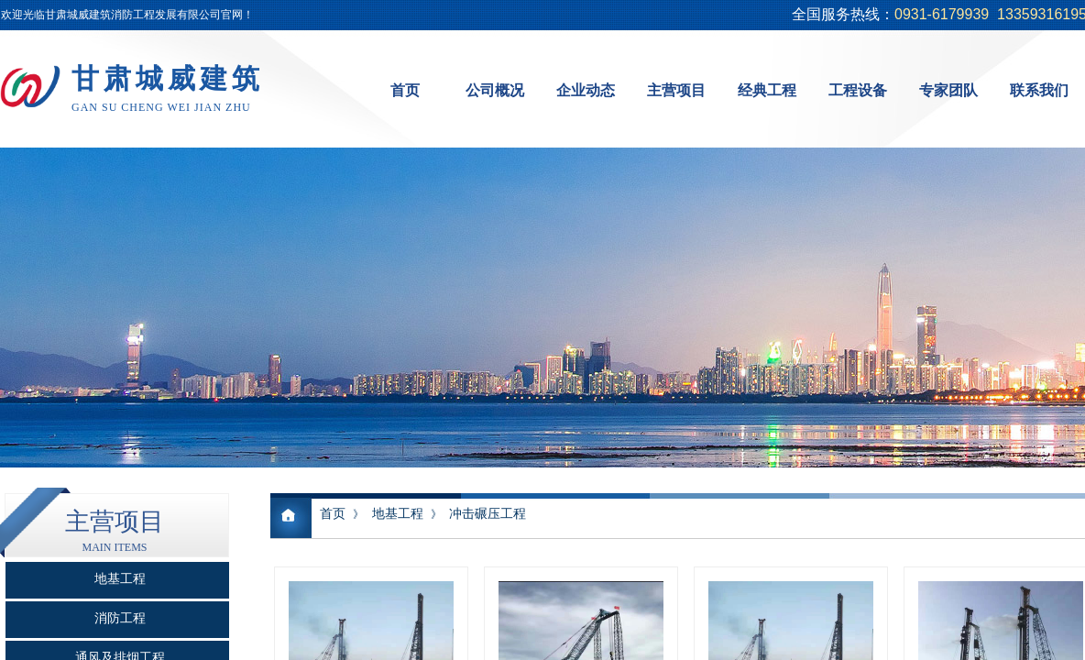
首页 (332, 514)
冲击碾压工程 (487, 514)
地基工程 (397, 514)
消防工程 (120, 618)
